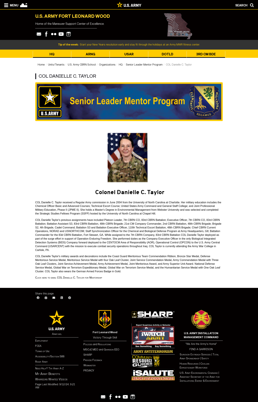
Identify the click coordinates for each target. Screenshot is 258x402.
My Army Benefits (47, 374)
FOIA (38, 345)
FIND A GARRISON (201, 349)
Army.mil (57, 333)
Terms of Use (42, 351)
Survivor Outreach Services (195, 354)
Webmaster (89, 365)
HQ (52, 54)
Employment (41, 340)
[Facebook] (38, 297)
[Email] (54, 297)
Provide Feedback (92, 360)
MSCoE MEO (90, 349)
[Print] (46, 297)
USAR (129, 54)
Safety (205, 358)
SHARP (87, 354)
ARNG (90, 54)
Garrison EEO (111, 349)
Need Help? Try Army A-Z (49, 368)
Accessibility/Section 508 (49, 356)
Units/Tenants (56, 64)
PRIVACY (88, 370)
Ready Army (41, 361)
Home (41, 64)
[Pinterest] (69, 297)
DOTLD (167, 54)
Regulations (104, 344)
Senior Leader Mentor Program (144, 64)
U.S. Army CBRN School (82, 64)
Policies (88, 344)
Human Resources (189, 363)
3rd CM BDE (206, 54)
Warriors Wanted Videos (51, 379)
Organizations (107, 64)
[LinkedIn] (61, 297)
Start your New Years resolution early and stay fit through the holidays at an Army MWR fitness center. (129, 44)
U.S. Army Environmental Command (199, 372)
